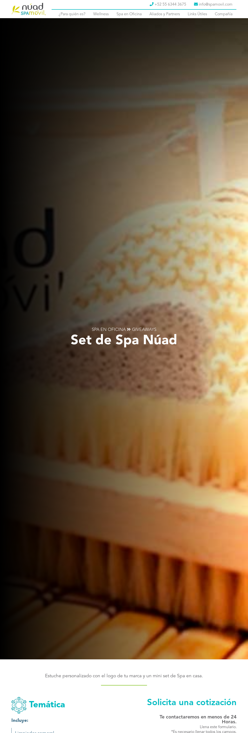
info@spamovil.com (213, 4)
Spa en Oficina (129, 14)
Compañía (223, 14)
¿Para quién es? (72, 14)
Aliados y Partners (164, 14)
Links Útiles (197, 14)
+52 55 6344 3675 (168, 4)
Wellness (101, 14)
